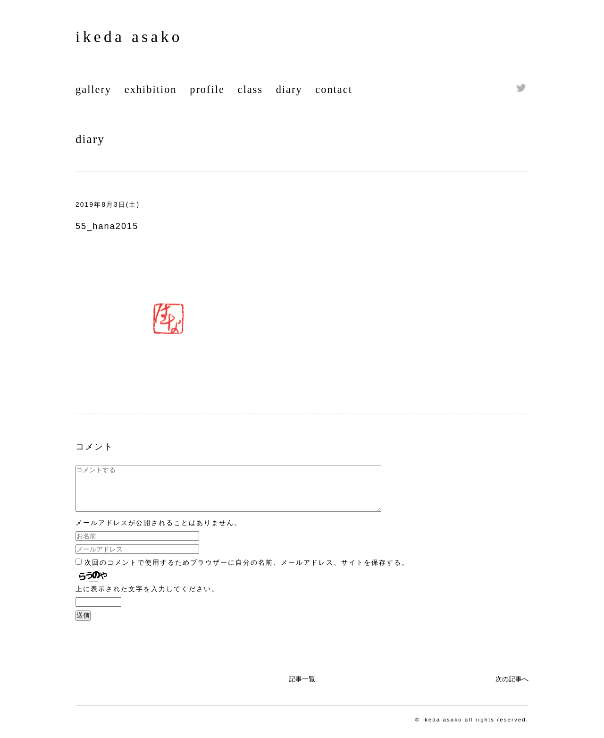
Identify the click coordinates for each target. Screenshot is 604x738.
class (250, 89)
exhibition (151, 89)
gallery (93, 89)
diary (289, 89)
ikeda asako (129, 36)
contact (333, 89)
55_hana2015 (107, 226)
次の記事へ (511, 687)
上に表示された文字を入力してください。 (147, 597)
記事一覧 (302, 687)
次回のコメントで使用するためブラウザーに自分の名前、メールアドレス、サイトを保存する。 (246, 571)
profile (207, 89)
